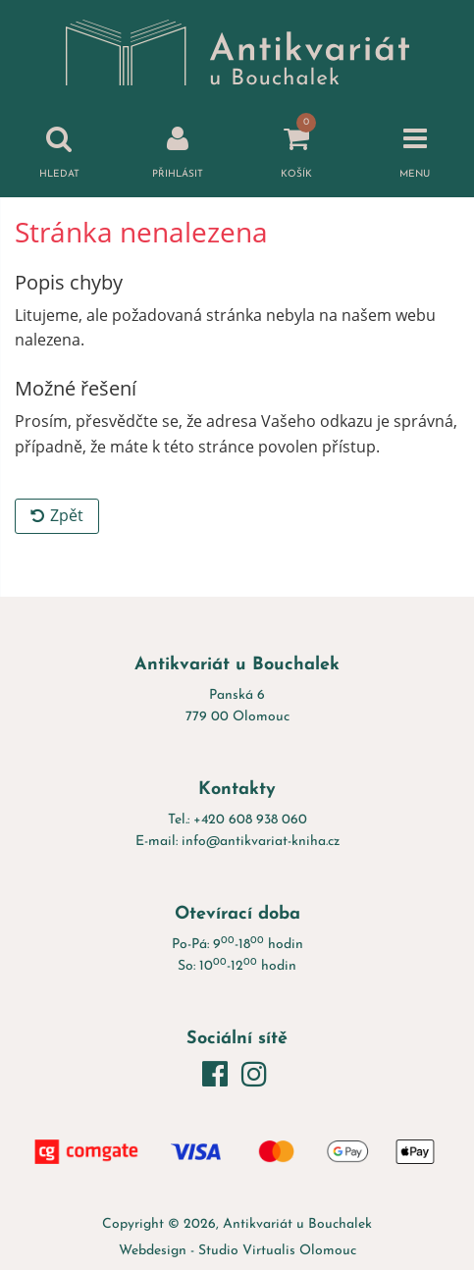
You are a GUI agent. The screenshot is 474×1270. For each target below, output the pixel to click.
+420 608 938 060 (250, 820)
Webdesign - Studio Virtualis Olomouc (237, 1251)
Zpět (56, 515)
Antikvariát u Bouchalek (297, 1224)
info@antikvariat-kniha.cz (261, 841)
